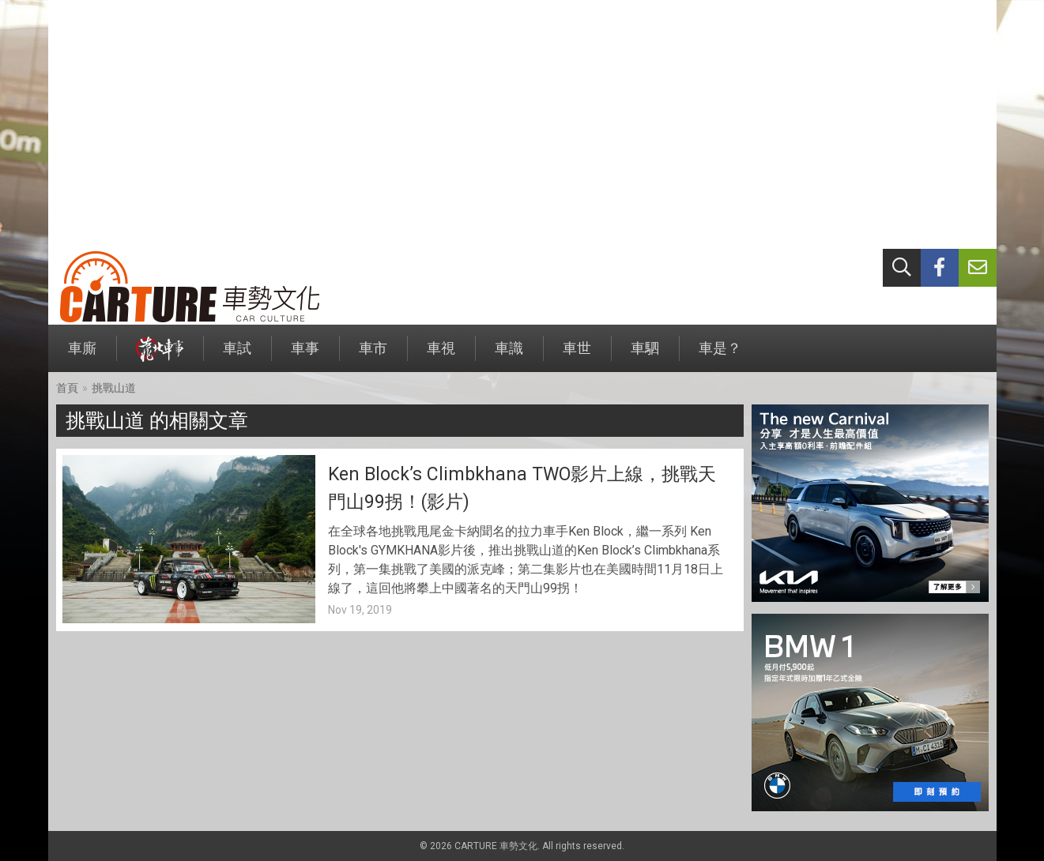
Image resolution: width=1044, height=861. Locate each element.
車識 (509, 356)
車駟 (645, 356)
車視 (441, 356)
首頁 (67, 388)
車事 (305, 356)
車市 (373, 356)
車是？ (720, 356)
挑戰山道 (114, 388)
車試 (237, 356)
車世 (577, 356)
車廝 (82, 356)
